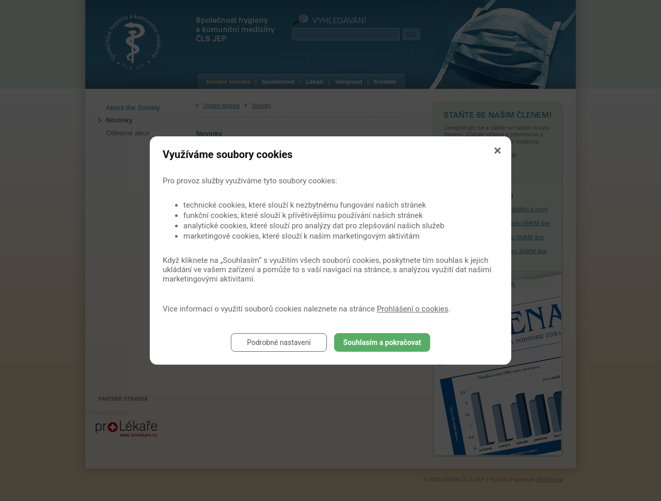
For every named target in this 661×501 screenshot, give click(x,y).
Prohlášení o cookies (413, 309)
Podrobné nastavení (279, 342)
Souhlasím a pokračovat (382, 342)
